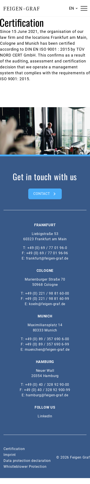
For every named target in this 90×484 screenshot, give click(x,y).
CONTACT (41, 194)
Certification (14, 449)
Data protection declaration (27, 461)
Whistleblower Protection (25, 466)
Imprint (10, 455)
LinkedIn (45, 416)
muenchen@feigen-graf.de (47, 349)
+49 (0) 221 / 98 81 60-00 (47, 293)
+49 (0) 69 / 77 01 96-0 (47, 248)
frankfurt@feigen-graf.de (47, 258)
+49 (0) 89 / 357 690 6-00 (47, 339)
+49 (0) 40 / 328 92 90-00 (47, 385)
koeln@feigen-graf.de (47, 304)
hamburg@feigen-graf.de (47, 395)
